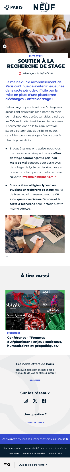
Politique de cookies (34, 453)
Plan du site (55, 453)
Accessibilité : (46, 448)
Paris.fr (63, 439)
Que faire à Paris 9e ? (33, 464)
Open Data (13, 453)
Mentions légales (12, 448)
